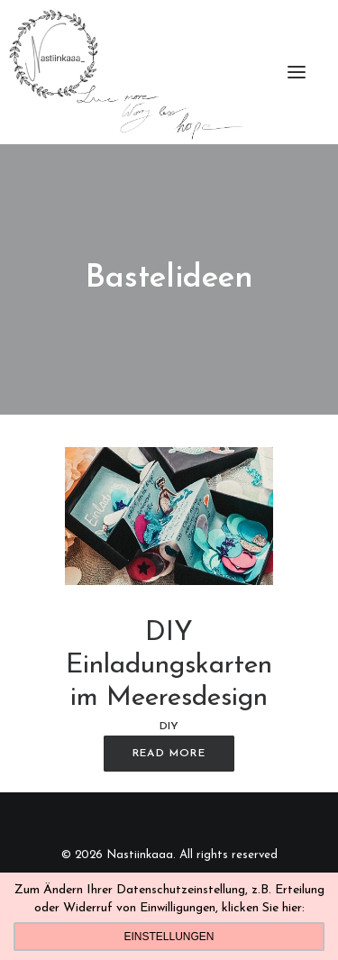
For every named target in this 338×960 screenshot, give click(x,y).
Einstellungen (168, 936)
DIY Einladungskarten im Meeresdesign (169, 665)
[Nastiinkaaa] (125, 72)
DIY (169, 726)
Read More (169, 753)
